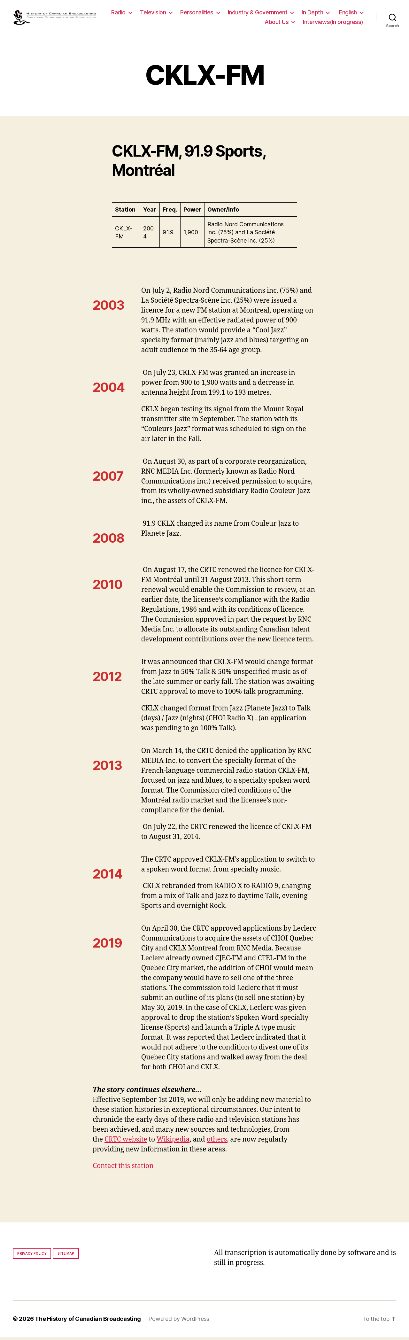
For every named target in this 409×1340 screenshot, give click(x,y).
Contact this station (123, 1169)
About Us (277, 23)
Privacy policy (32, 1257)
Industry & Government (291, 14)
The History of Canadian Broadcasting (88, 1322)
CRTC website (125, 1142)
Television (187, 14)
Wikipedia (173, 1142)
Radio (152, 14)
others (217, 1142)
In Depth (346, 14)
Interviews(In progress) (333, 23)
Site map (66, 1257)
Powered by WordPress (178, 1322)
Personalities (230, 14)
